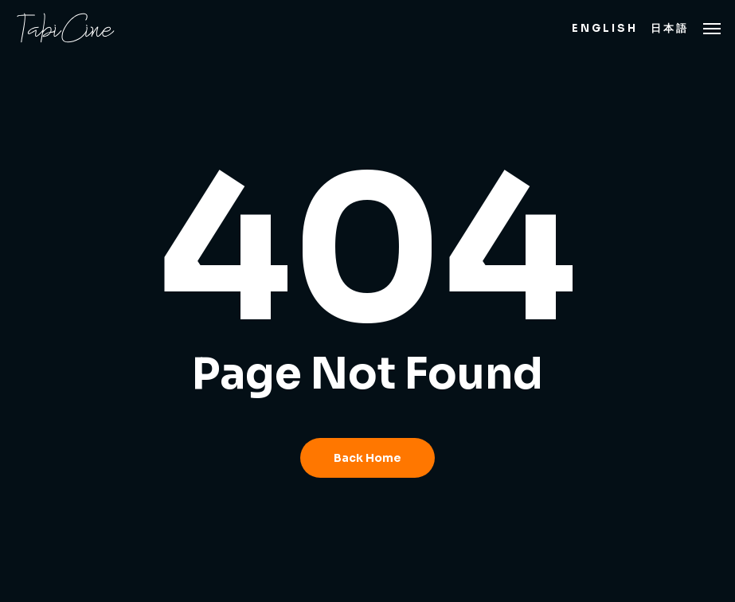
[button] (712, 28)
